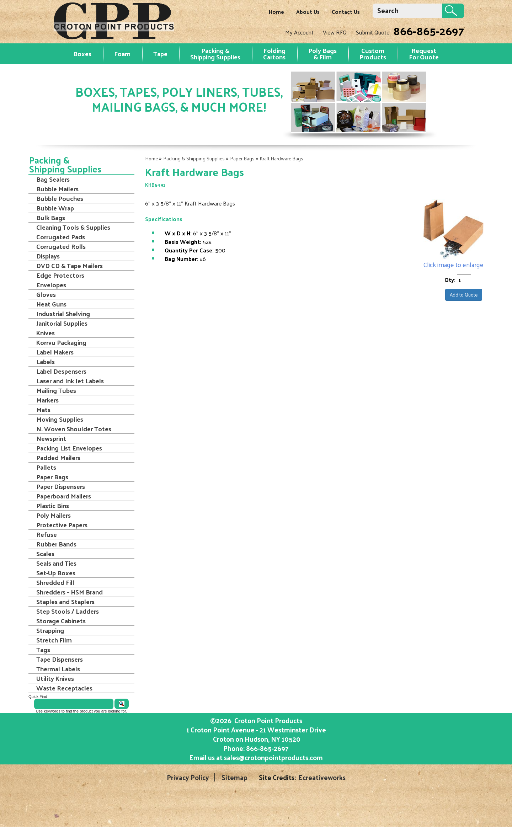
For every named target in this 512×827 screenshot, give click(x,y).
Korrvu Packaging (61, 342)
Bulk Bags (50, 218)
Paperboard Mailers (63, 496)
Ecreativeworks (322, 777)
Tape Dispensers (59, 659)
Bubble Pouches (59, 198)
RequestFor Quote (424, 53)
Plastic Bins (52, 505)
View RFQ (335, 32)
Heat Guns (51, 304)
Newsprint (51, 438)
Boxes (82, 53)
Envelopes (51, 285)
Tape (160, 53)
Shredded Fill (55, 582)
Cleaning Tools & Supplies (73, 227)
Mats (43, 410)
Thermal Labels (58, 669)
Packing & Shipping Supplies (215, 53)
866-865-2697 (428, 30)
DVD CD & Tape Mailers (69, 266)
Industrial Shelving (63, 314)
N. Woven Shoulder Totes (73, 429)
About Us (308, 11)
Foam (122, 53)
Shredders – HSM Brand (69, 592)
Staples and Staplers (65, 601)
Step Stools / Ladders (67, 611)
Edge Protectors (60, 275)
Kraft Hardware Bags (281, 158)
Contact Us (346, 11)
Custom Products (372, 53)
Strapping (50, 630)
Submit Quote (372, 32)
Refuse (46, 534)
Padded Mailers (58, 457)
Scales (45, 553)
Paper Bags (242, 158)
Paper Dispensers (60, 486)
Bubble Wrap (55, 208)
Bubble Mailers (57, 189)
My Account (299, 32)
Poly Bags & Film (322, 53)
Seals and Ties (56, 563)
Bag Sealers (53, 179)
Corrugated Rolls (61, 246)
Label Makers (55, 352)
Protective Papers (61, 525)
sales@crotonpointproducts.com (273, 757)
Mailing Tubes (56, 390)
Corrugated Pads (60, 237)
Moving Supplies (59, 419)
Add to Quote (464, 294)
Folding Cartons (274, 53)
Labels (45, 362)
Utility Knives (55, 678)
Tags (43, 649)
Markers (47, 400)
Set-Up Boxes (55, 573)
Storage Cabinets (61, 621)
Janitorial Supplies (61, 323)
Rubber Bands (56, 544)
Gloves (46, 294)
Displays (48, 256)
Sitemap (234, 777)
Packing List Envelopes (69, 448)
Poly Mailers (53, 515)
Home (276, 11)
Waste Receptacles (64, 688)
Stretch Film (54, 640)
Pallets (46, 467)
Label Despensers (61, 371)
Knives (45, 333)
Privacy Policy (188, 777)
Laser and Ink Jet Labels (70, 381)
